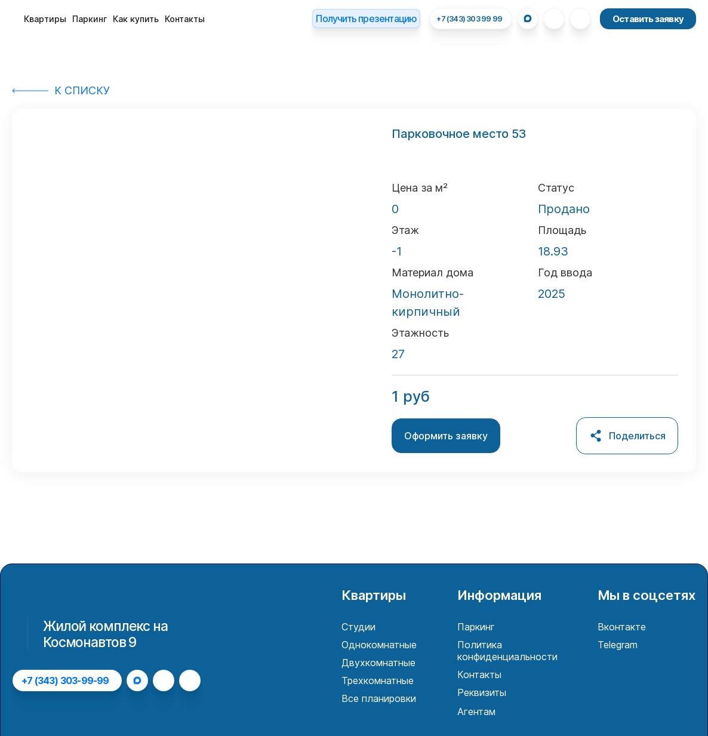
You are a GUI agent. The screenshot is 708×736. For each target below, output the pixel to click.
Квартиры (45, 19)
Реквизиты (481, 692)
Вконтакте (622, 627)
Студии (358, 627)
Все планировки (378, 698)
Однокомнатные (379, 645)
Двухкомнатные (378, 663)
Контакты (185, 19)
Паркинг (89, 19)
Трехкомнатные (377, 680)
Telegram (618, 645)
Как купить (136, 19)
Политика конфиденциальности (507, 651)
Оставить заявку (648, 18)
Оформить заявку (446, 436)
